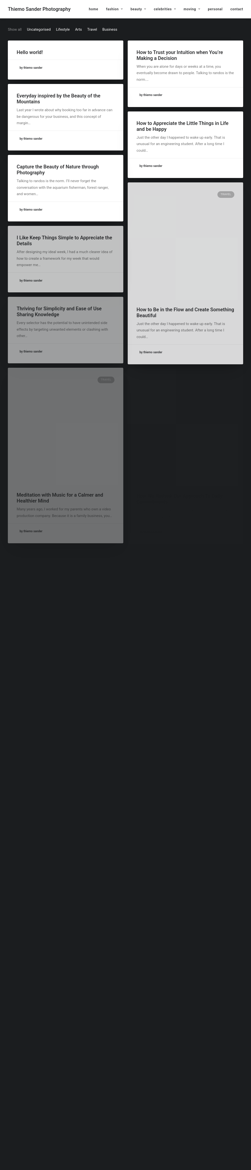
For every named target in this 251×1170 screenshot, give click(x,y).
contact (236, 9)
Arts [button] (78, 29)
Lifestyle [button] (63, 29)
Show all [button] (15, 29)
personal (215, 9)
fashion (114, 9)
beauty (138, 9)
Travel (226, 194)
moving (192, 9)
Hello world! (30, 52)
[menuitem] (95, 9)
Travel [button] (92, 29)
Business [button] (109, 29)
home (93, 9)
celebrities (165, 9)
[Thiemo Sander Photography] (39, 9)
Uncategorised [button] (39, 29)
